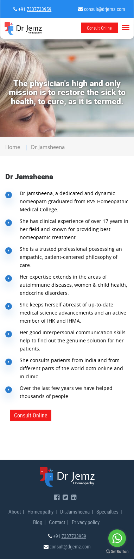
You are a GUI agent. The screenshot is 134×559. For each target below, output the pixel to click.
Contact (57, 522)
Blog (37, 522)
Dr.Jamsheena (75, 511)
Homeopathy (40, 511)
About (14, 511)
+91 (34, 9)
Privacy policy (86, 522)
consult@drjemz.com (104, 9)
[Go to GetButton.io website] (117, 551)
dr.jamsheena (48, 146)
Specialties (107, 511)
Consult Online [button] (30, 415)
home (12, 146)
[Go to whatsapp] (117, 538)
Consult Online (99, 28)
